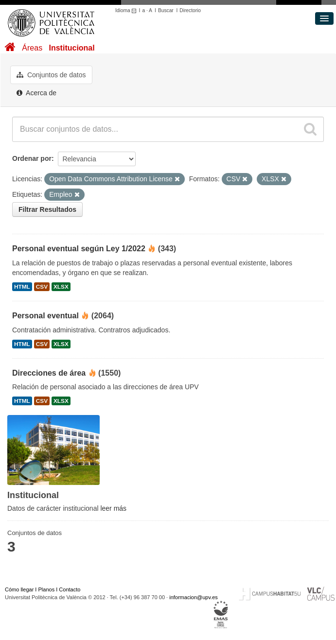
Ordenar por (32, 158)
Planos (46, 589)
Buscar (166, 10)
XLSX (61, 286)
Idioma (127, 10)
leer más (113, 508)
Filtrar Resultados (47, 209)
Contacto (69, 589)
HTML (22, 286)
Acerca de (36, 93)
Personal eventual (45, 315)
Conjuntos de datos (51, 75)
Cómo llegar (19, 589)
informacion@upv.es (193, 597)
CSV (42, 286)
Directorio (190, 10)
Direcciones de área (49, 373)
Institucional (71, 48)
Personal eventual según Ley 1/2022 (78, 248)
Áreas (32, 48)
